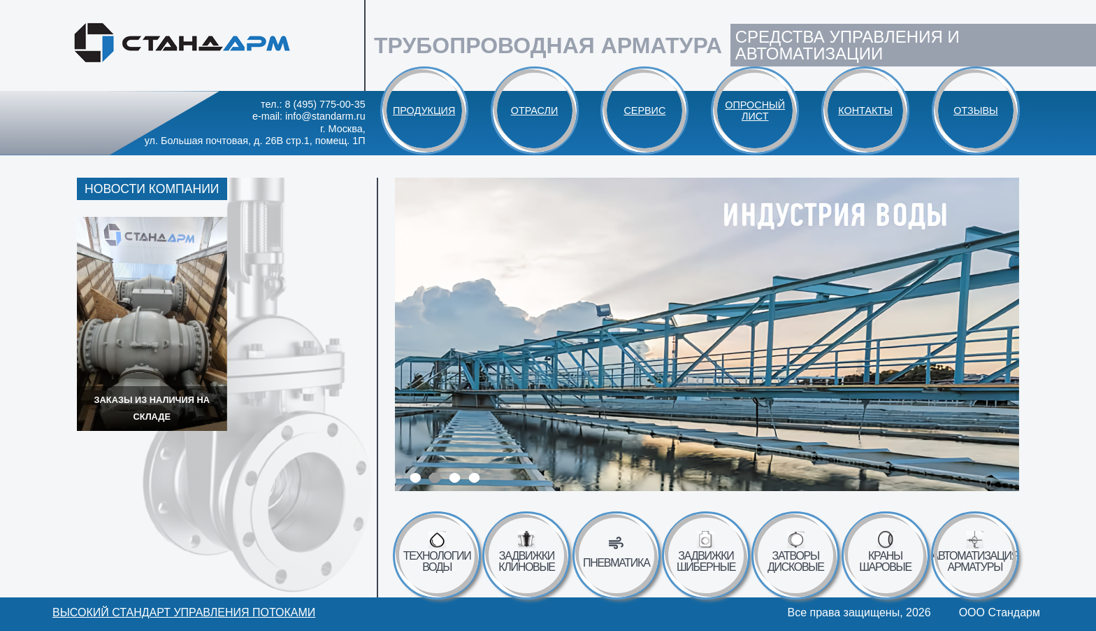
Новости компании (152, 189)
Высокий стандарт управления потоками (183, 613)
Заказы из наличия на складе (152, 408)
